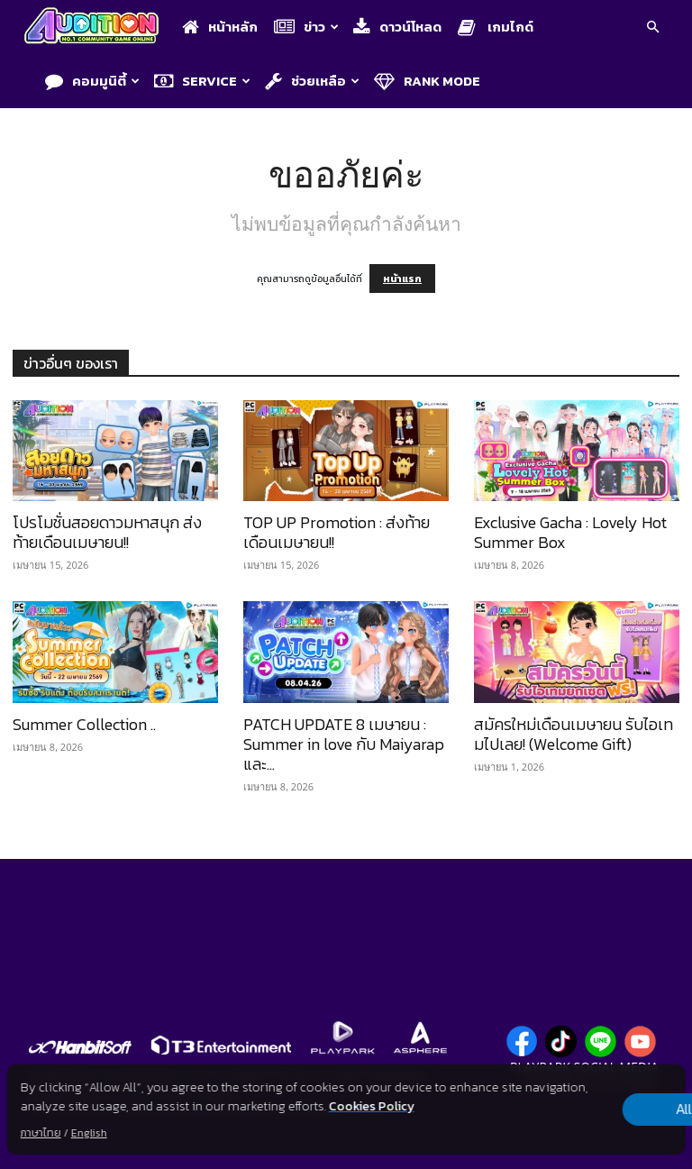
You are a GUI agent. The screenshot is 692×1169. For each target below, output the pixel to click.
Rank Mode (427, 80)
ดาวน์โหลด (397, 26)
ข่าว (306, 26)
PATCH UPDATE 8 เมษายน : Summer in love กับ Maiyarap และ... (343, 744)
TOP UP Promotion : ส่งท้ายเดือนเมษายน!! (336, 532)
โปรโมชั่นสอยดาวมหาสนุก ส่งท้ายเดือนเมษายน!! (107, 532)
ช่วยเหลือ (312, 80)
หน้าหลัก (220, 26)
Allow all (590, 1109)
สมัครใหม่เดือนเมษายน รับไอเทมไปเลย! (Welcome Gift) (573, 734)
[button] (652, 29)
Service (202, 80)
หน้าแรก (402, 278)
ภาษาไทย (41, 1133)
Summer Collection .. (84, 724)
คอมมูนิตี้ (92, 80)
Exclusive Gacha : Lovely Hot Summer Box (570, 532)
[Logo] (96, 27)
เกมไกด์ (495, 26)
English (89, 1133)
